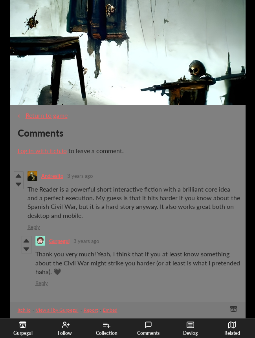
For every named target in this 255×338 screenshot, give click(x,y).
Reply (34, 227)
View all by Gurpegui (57, 310)
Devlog (190, 328)
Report (91, 310)
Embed (110, 310)
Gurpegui (59, 241)
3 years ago (80, 176)
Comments (148, 328)
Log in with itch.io (42, 150)
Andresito (52, 176)
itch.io (24, 310)
